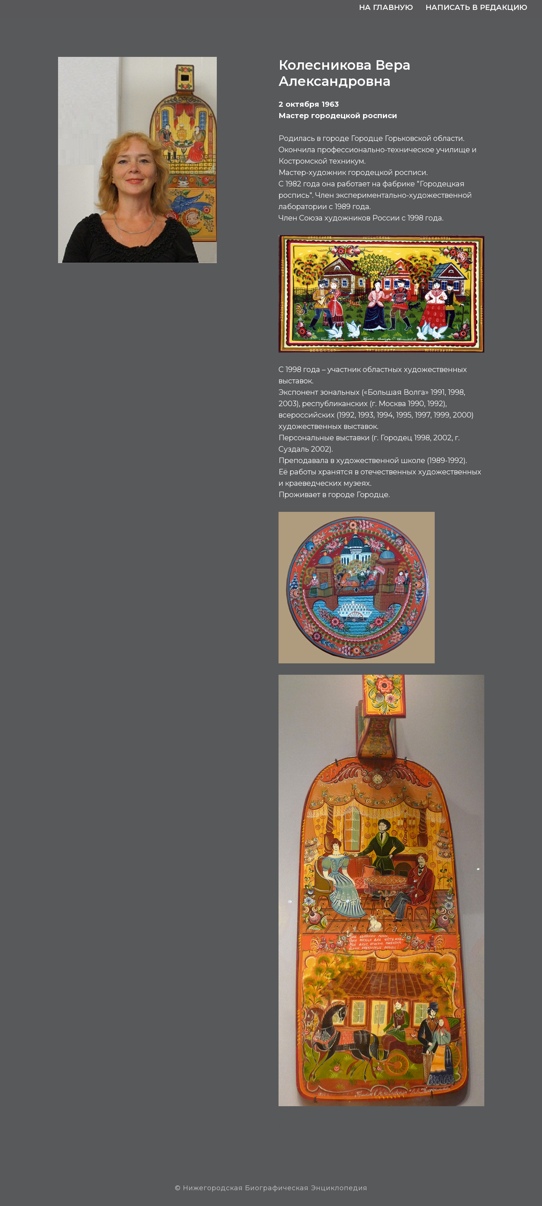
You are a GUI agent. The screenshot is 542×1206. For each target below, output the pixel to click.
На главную (386, 7)
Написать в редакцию (476, 7)
